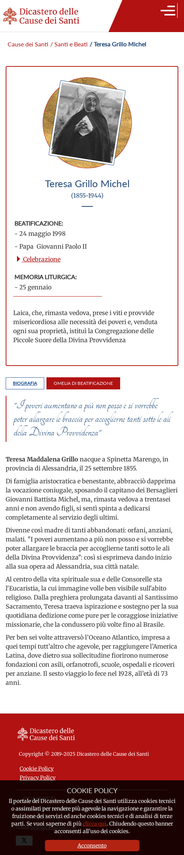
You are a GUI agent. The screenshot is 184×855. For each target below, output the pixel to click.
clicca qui (95, 823)
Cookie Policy (37, 768)
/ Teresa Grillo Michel (118, 44)
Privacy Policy (38, 777)
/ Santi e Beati (69, 44)
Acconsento (92, 845)
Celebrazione (37, 259)
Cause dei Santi (28, 44)
